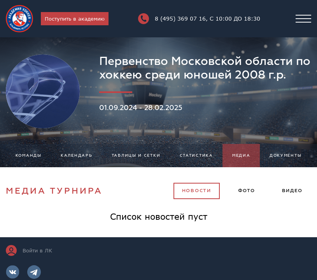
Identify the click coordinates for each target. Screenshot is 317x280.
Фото (246, 191)
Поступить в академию (75, 19)
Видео (292, 191)
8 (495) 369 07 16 (199, 18)
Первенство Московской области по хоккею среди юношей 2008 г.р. (204, 68)
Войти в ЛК (29, 250)
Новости (196, 191)
